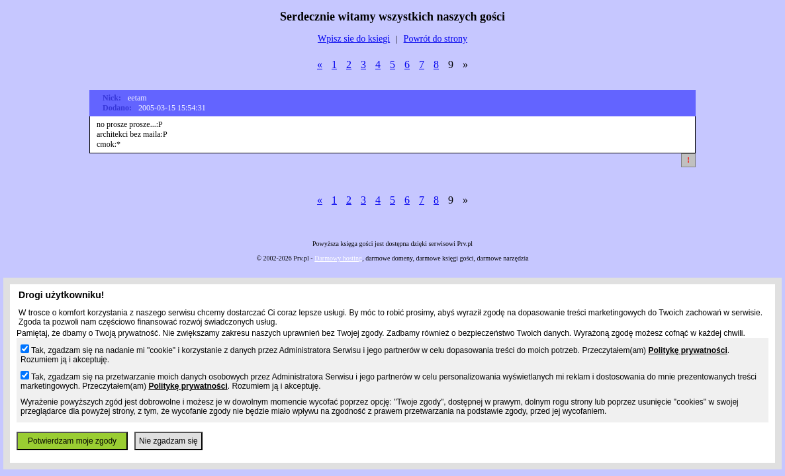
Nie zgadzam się (168, 441)
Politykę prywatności (687, 350)
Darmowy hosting (338, 258)
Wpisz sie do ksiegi (354, 39)
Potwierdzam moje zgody (72, 441)
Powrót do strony (435, 39)
